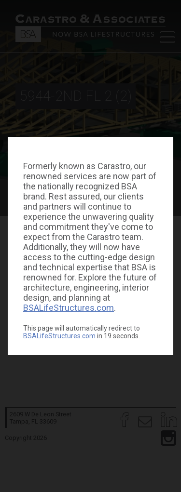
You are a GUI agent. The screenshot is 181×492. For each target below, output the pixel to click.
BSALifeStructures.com (68, 308)
